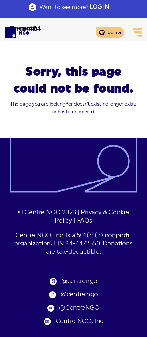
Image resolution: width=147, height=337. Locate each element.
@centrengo (79, 281)
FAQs (84, 221)
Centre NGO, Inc (79, 321)
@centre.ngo (79, 295)
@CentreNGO (79, 308)
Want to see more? (74, 7)
